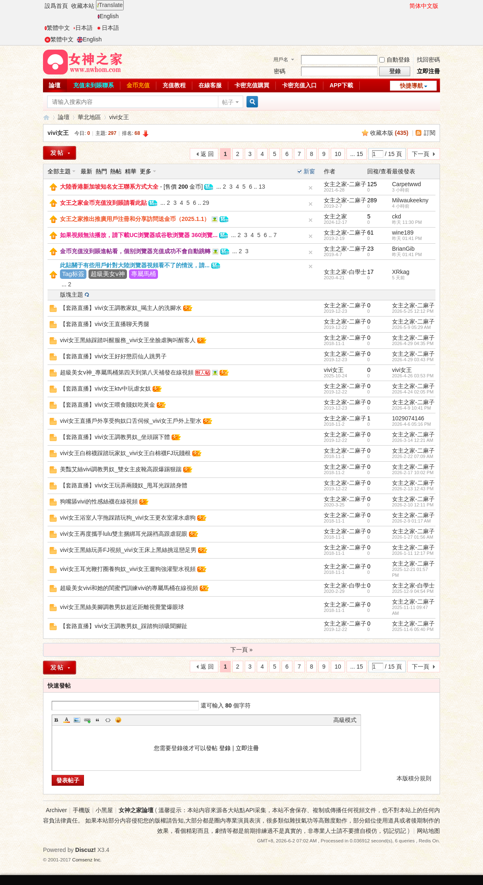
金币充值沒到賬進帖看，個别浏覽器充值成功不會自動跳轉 (135, 251)
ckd (396, 216)
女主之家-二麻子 (345, 184)
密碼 (279, 71)
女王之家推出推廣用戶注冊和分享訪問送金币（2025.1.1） (135, 219)
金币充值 (138, 85)
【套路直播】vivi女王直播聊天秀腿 (104, 324)
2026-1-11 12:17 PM (412, 553)
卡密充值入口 (299, 85)
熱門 (101, 171)
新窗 (309, 171)
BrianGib (403, 248)
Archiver (56, 810)
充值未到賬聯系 (93, 85)
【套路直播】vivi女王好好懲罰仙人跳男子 (113, 356)
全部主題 (59, 171)
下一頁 (420, 154)
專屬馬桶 (143, 273)
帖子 (228, 102)
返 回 (207, 154)
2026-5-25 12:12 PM (412, 311)
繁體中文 (57, 27)
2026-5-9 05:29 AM (411, 327)
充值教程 (174, 85)
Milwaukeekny (410, 200)
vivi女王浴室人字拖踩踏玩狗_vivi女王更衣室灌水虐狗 (128, 517)
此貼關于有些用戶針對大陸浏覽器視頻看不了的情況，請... (135, 265)
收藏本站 (82, 5)
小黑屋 (104, 810)
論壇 (54, 85)
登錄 (225, 748)
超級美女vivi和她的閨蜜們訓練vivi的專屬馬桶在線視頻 (129, 588)
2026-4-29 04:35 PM (412, 343)
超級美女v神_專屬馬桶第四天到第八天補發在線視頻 (127, 372)
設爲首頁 (56, 5)
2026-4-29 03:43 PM (412, 359)
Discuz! (85, 850)
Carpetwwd (406, 184)
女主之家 (335, 216)
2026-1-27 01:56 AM (412, 537)
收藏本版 (389, 133)
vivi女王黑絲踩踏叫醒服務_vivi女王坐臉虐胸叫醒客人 (128, 340)
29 (206, 202)
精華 (130, 171)
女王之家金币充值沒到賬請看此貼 (103, 202)
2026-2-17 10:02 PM (412, 472)
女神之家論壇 (46, 117)
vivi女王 (119, 117)
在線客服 (210, 85)
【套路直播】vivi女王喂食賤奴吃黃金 (107, 404)
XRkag (400, 272)
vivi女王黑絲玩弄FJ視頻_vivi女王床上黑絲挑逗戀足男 (128, 550)
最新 (86, 171)
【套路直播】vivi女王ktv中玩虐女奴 (105, 388)
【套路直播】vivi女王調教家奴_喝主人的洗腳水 (121, 308)
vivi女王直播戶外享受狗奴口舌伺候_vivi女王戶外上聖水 (130, 420)
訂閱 (429, 133)
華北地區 (89, 117)
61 (370, 232)
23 (370, 248)
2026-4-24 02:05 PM (412, 391)
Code (108, 720)
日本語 (83, 27)
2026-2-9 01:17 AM (411, 520)
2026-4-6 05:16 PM (411, 424)
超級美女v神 (108, 273)
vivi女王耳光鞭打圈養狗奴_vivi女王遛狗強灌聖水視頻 (128, 569)
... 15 (356, 154)
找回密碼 (428, 59)
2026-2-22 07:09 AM (412, 456)
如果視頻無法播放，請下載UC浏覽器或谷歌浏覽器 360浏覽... (139, 235)
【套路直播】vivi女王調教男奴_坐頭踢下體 (115, 437)
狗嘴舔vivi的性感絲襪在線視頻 (99, 501)
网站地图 (428, 830)
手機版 (81, 810)
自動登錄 (394, 59)
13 (261, 186)
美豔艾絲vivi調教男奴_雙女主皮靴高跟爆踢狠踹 (121, 469)
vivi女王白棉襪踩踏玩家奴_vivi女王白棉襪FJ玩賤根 (125, 453)
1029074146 (408, 418)
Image (77, 720)
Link (87, 720)
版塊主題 (71, 294)
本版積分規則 (414, 778)
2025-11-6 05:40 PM (412, 629)
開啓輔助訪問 (406, 6)
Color (66, 720)
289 (372, 200)
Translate (110, 5)
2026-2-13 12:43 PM (412, 488)
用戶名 (280, 59)
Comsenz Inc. (87, 859)
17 (370, 272)
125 (372, 184)
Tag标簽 (73, 273)
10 (338, 154)
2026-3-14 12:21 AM (412, 440)
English (108, 16)
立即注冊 (428, 71)
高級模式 (344, 720)
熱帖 (116, 171)
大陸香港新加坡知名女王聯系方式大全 (109, 186)
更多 (145, 171)
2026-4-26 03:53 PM (412, 375)
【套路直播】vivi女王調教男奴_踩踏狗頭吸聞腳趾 (123, 626)
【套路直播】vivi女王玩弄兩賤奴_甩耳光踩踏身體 (123, 485)
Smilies (118, 720)
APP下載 (341, 85)
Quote (97, 720)
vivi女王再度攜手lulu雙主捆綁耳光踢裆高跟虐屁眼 (123, 533)
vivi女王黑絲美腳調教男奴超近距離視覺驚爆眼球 (122, 607)
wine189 (403, 232)
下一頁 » (241, 649)
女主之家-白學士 (345, 272)
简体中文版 (423, 5)
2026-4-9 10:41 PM (411, 407)
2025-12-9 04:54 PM (412, 591)
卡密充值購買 (251, 85)
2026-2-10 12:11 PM (412, 504)
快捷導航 (411, 85)
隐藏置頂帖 (310, 187)
